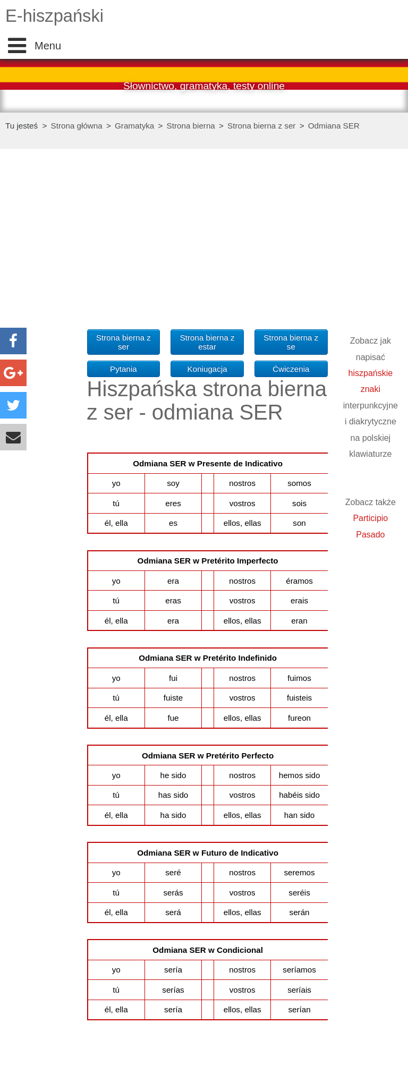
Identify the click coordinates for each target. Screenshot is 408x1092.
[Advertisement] (47, 334)
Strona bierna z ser (261, 125)
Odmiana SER (334, 125)
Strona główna (77, 125)
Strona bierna (191, 125)
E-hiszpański (54, 15)
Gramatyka (134, 125)
